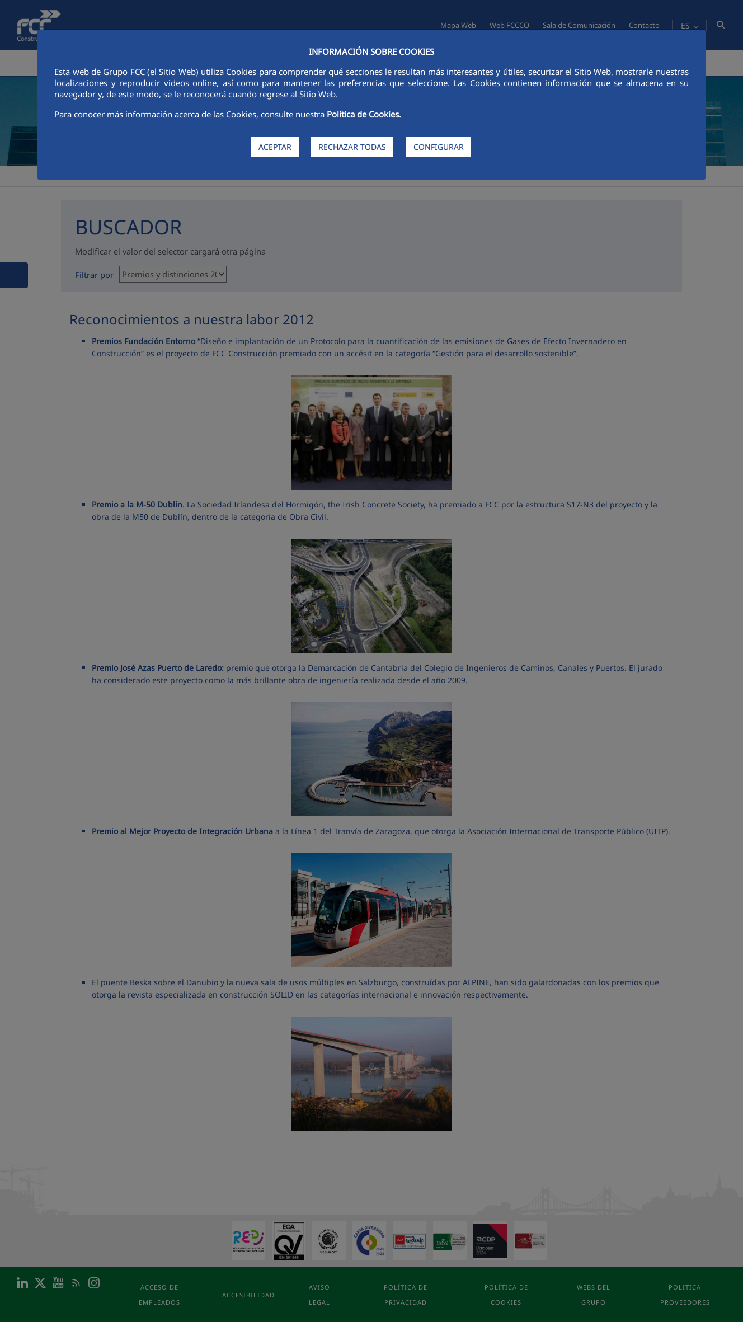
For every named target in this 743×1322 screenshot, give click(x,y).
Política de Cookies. (364, 114)
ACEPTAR (274, 147)
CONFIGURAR (438, 147)
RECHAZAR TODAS (352, 147)
